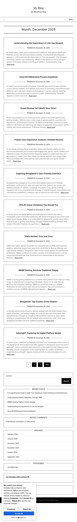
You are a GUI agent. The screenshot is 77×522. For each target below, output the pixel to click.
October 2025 (12, 471)
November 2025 (13, 467)
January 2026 (12, 458)
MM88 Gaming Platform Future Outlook (21, 421)
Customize (11, 509)
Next (47, 383)
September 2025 (13, 476)
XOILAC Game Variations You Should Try (38, 218)
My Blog (38, 7)
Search (9, 395)
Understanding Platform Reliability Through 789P (24, 416)
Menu (71, 19)
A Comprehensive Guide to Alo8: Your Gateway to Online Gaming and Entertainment (37, 412)
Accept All (19, 514)
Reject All (27, 509)
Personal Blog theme (51, 519)
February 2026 (12, 453)
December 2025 (13, 462)
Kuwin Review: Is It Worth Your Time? (38, 112)
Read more (10, 69)
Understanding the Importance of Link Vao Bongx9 (25, 425)
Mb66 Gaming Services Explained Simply (38, 284)
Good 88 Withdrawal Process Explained (38, 81)
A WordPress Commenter (15, 440)
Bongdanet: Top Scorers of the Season (38, 315)
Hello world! (31, 440)
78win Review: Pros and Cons (38, 250)
